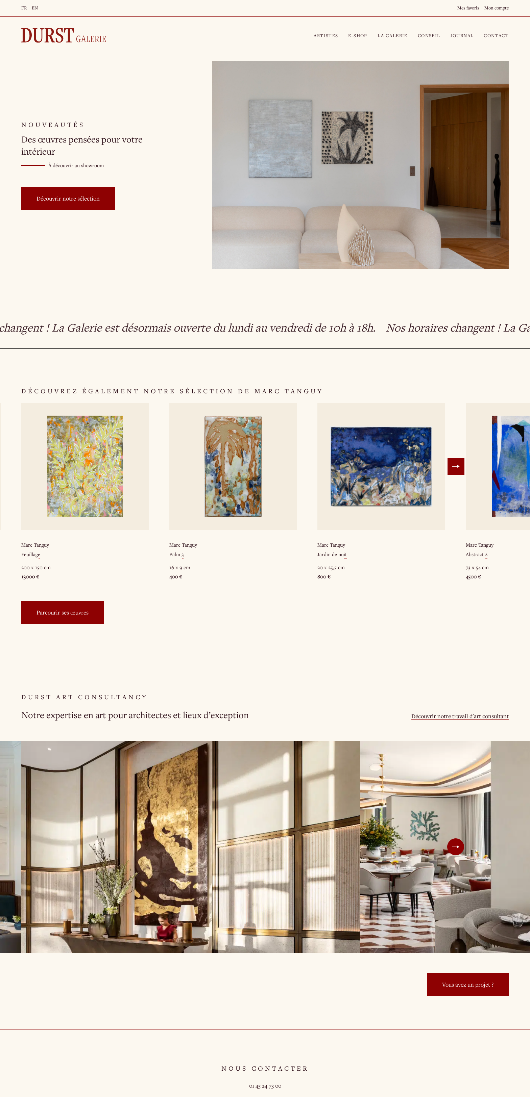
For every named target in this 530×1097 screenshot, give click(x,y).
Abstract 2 (476, 554)
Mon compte (496, 8)
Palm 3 (176, 554)
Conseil (429, 35)
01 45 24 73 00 (265, 1085)
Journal (462, 35)
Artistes (326, 35)
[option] (85, 492)
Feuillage (30, 554)
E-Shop (357, 35)
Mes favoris (468, 8)
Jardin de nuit (332, 554)
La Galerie (393, 35)
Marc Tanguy (35, 545)
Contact (496, 35)
